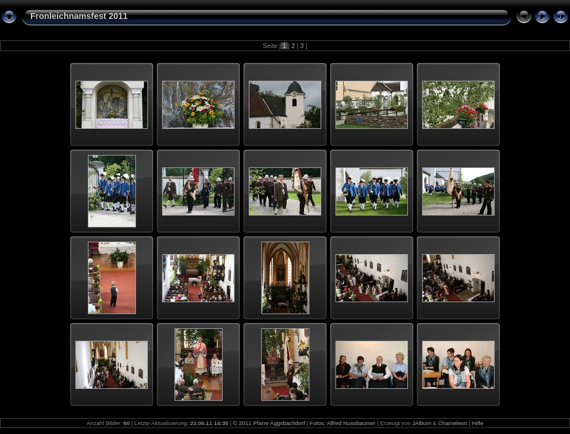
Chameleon (452, 423)
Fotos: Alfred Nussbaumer (343, 423)
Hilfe (477, 423)
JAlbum (421, 423)
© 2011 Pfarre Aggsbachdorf (269, 423)
